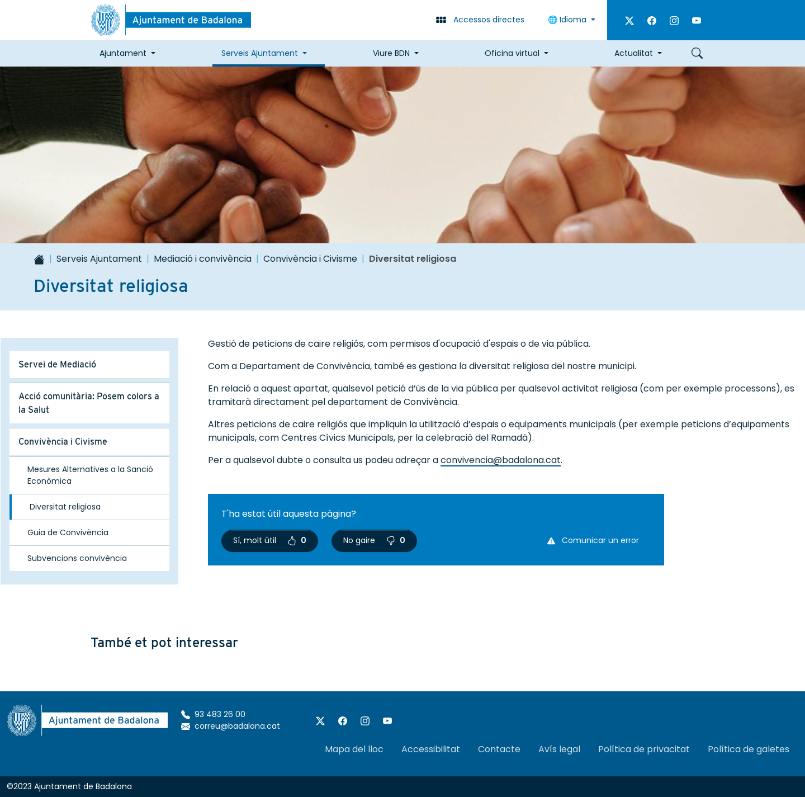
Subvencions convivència (77, 558)
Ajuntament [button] (123, 53)
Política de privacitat (644, 749)
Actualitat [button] (633, 53)
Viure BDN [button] (391, 53)
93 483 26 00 (213, 714)
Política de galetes (748, 749)
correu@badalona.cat (230, 726)
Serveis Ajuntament (99, 258)
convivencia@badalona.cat (501, 460)
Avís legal (559, 749)
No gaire (374, 540)
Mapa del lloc (354, 749)
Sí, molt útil (269, 540)
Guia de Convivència (67, 532)
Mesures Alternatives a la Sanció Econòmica (90, 475)
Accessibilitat (430, 749)
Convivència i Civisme (310, 258)
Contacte (499, 749)
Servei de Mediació (57, 364)
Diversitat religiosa (65, 506)
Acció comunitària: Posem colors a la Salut (88, 403)
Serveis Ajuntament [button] (259, 53)
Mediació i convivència (203, 258)
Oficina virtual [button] (512, 53)
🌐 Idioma (568, 19)
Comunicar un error (593, 540)
